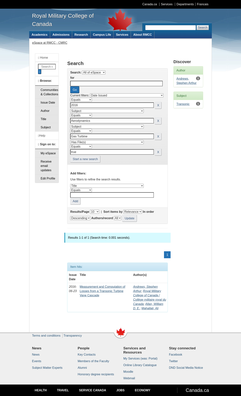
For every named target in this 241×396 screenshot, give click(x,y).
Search (202, 27)
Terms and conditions (46, 335)
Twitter (173, 361)
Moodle (128, 371)
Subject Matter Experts (47, 367)
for (72, 77)
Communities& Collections (49, 92)
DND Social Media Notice (186, 367)
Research (81, 34)
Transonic (183, 104)
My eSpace (48, 153)
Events (36, 361)
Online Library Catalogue (140, 365)
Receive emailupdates (46, 166)
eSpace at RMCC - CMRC (49, 42)
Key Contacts (87, 354)
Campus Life (102, 34)
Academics (40, 34)
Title (43, 119)
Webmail (129, 378)
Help (41, 135)
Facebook (175, 354)
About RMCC (142, 34)
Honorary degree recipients (96, 374)
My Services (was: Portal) (140, 358)
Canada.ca (149, 4)
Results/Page (79, 211)
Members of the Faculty (93, 361)
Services (166, 4)
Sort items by (112, 211)
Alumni (82, 367)
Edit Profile (48, 178)
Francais (202, 4)
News (36, 354)
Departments (185, 4)
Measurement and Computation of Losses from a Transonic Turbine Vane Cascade (102, 291)
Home (43, 57)
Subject (46, 127)
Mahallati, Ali (149, 308)
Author (45, 110)
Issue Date (48, 102)
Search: (75, 72)
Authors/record (102, 218)
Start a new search (85, 159)
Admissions (60, 34)
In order (148, 211)
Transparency (72, 335)
